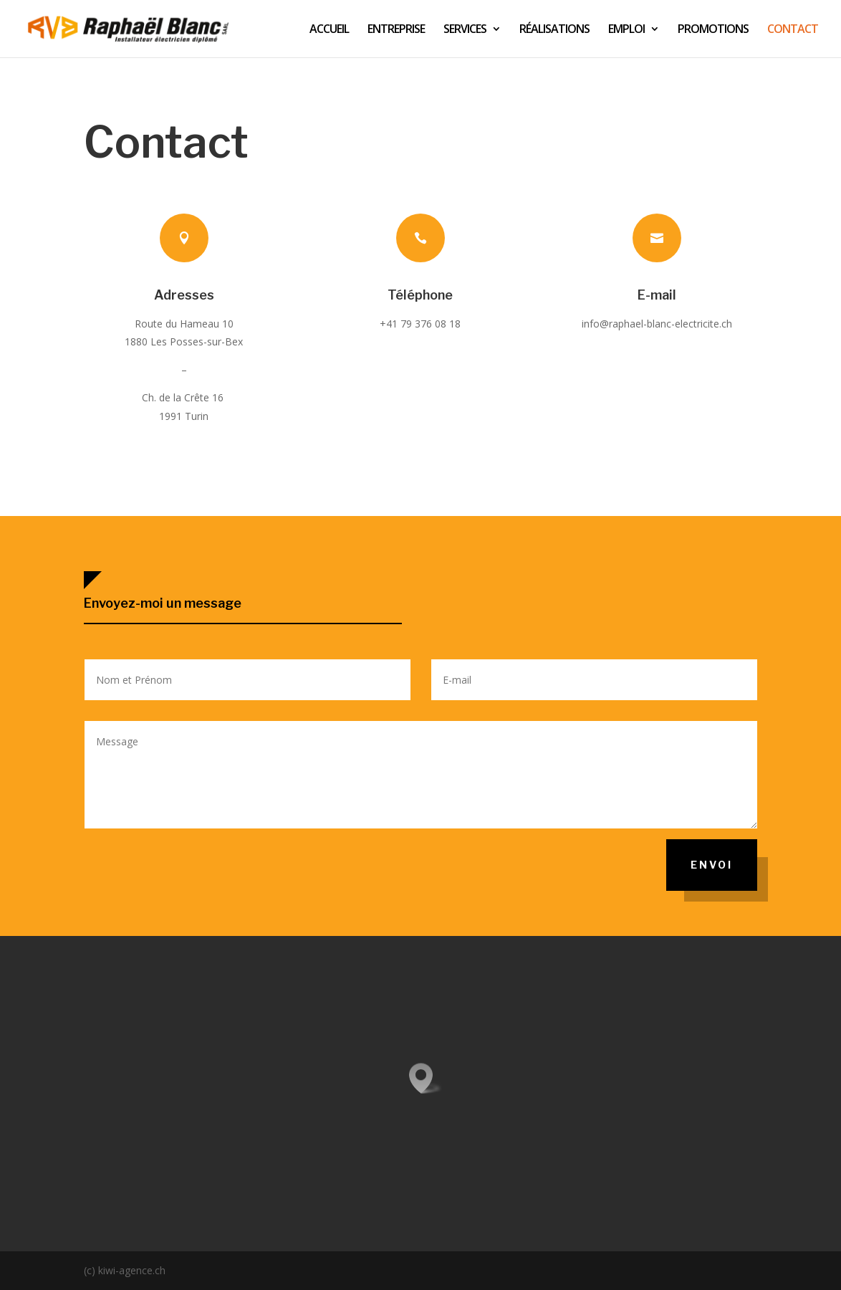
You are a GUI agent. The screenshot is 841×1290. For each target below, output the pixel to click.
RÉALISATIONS (554, 30)
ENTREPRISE (396, 30)
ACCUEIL (329, 30)
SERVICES (464, 30)
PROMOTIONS (713, 30)
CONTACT (792, 30)
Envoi (712, 865)
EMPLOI (626, 30)
